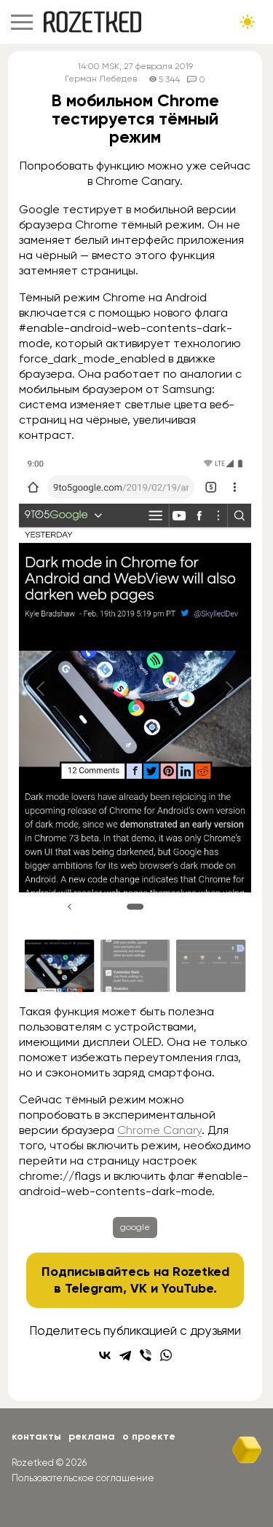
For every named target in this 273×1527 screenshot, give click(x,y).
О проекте (148, 1436)
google (135, 1227)
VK (138, 1288)
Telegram (94, 1288)
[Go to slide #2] (135, 966)
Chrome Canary (159, 1130)
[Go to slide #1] (60, 966)
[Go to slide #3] (211, 966)
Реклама (91, 1436)
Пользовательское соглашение (83, 1477)
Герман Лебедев (101, 79)
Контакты (36, 1436)
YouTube (187, 1288)
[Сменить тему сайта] (247, 21)
